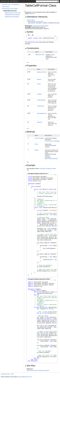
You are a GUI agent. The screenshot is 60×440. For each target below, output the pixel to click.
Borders (39, 79)
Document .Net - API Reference (10, 4)
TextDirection (40, 106)
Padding (39, 94)
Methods (30, 131)
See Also (30, 365)
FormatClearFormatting (52, 141)
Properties (31, 65)
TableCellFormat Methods (12, 16)
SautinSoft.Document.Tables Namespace (38, 370)
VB (32, 35)
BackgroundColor (42, 72)
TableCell (32, 13)
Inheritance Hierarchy (36, 16)
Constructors (32, 48)
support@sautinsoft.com (25, 376)
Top (28, 62)
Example (30, 165)
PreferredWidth (41, 100)
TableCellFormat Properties (12, 14)
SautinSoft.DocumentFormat (35, 21)
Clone (36, 144)
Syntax (29, 32)
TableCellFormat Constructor (13, 12)
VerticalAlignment (42, 113)
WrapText (39, 122)
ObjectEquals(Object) (51, 158)
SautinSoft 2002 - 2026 (7, 374)
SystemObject (31, 20)
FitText (39, 84)
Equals (36, 150)
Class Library (5, 6)
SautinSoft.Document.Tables (10, 8)
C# (28, 35)
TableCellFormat (39, 54)
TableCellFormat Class (10, 10)
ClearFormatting (39, 138)
